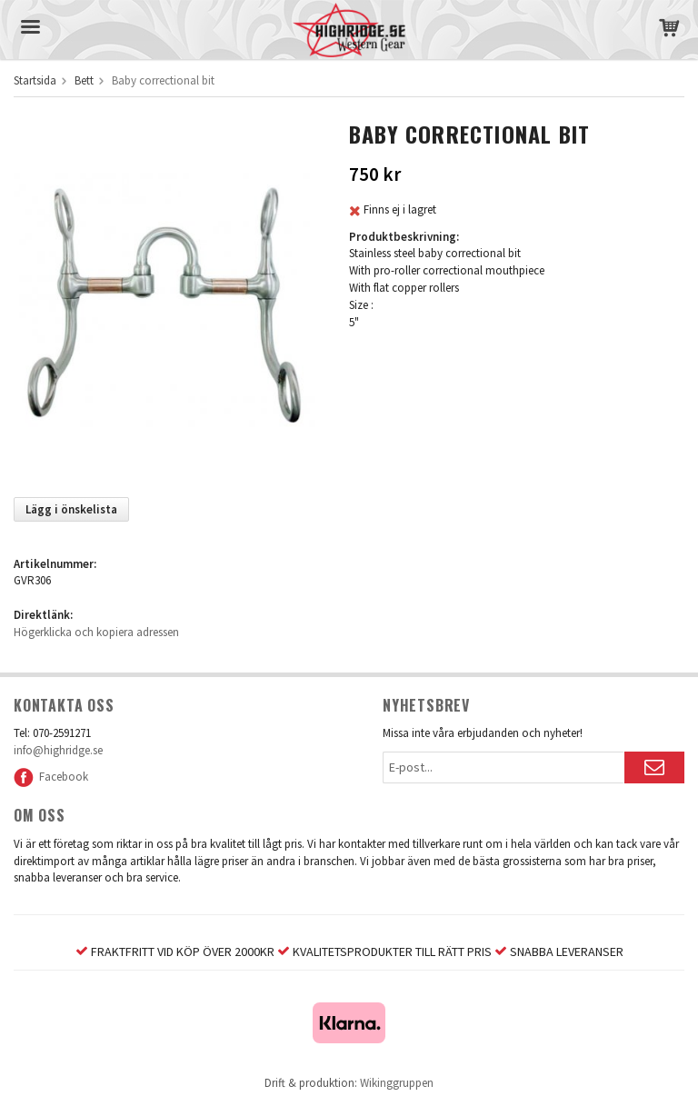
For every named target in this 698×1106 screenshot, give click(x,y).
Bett (84, 80)
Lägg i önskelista (71, 509)
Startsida (35, 80)
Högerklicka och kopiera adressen (96, 632)
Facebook (51, 776)
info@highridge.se (58, 750)
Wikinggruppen (397, 1083)
